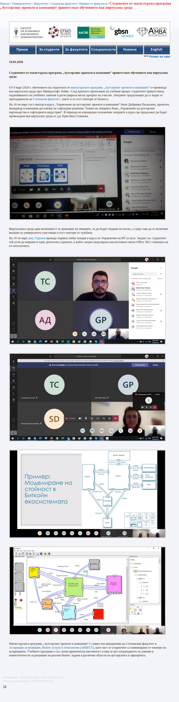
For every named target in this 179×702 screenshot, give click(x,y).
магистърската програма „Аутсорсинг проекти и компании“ (110, 87)
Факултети (41, 3)
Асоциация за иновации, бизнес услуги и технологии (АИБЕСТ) (51, 647)
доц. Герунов (37, 238)
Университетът (22, 3)
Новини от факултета (93, 3)
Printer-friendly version (6, 686)
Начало (5, 3)
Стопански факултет (63, 3)
